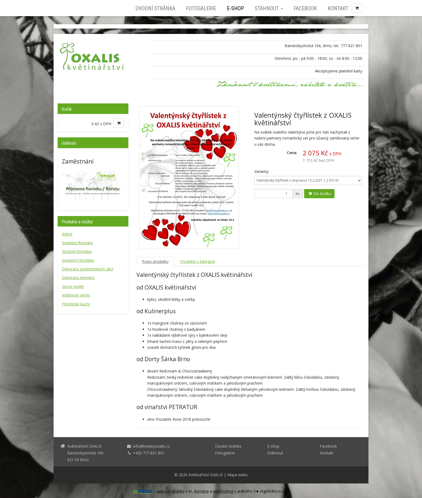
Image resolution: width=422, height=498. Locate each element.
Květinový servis (76, 295)
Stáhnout (269, 8)
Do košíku (319, 193)
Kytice (67, 233)
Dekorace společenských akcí (87, 268)
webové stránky (170, 491)
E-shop (235, 8)
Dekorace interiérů (78, 277)
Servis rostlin (73, 286)
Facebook (305, 8)
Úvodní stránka (155, 8)
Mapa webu (237, 474)
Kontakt (338, 8)
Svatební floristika (77, 242)
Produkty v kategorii (197, 261)
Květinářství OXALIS (205, 474)
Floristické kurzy (76, 304)
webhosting (223, 491)
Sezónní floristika (77, 251)
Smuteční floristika (78, 260)
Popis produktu (155, 261)
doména (201, 491)
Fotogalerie (201, 8)
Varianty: (261, 171)
